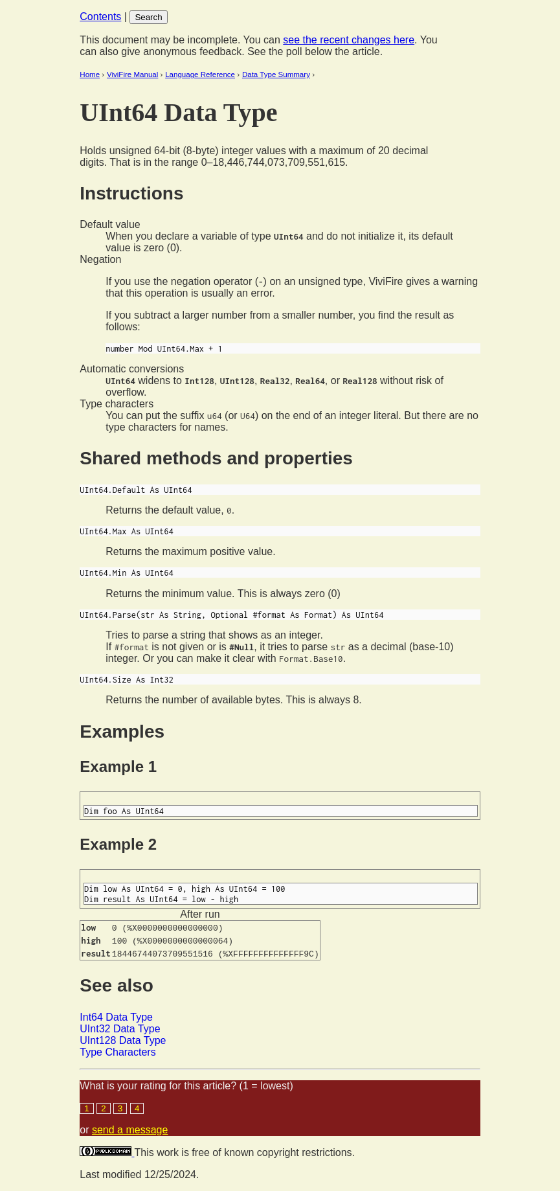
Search (148, 17)
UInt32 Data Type (120, 1028)
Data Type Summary (276, 74)
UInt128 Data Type (123, 1040)
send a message (130, 1129)
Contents (100, 16)
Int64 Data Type (116, 1017)
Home (90, 74)
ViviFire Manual (132, 74)
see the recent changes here (348, 39)
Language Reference (200, 74)
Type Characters (117, 1052)
